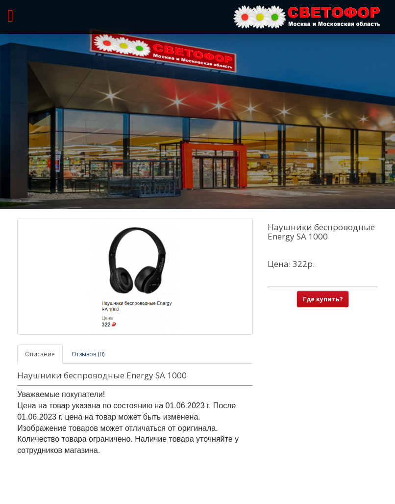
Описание (40, 354)
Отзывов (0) (88, 354)
